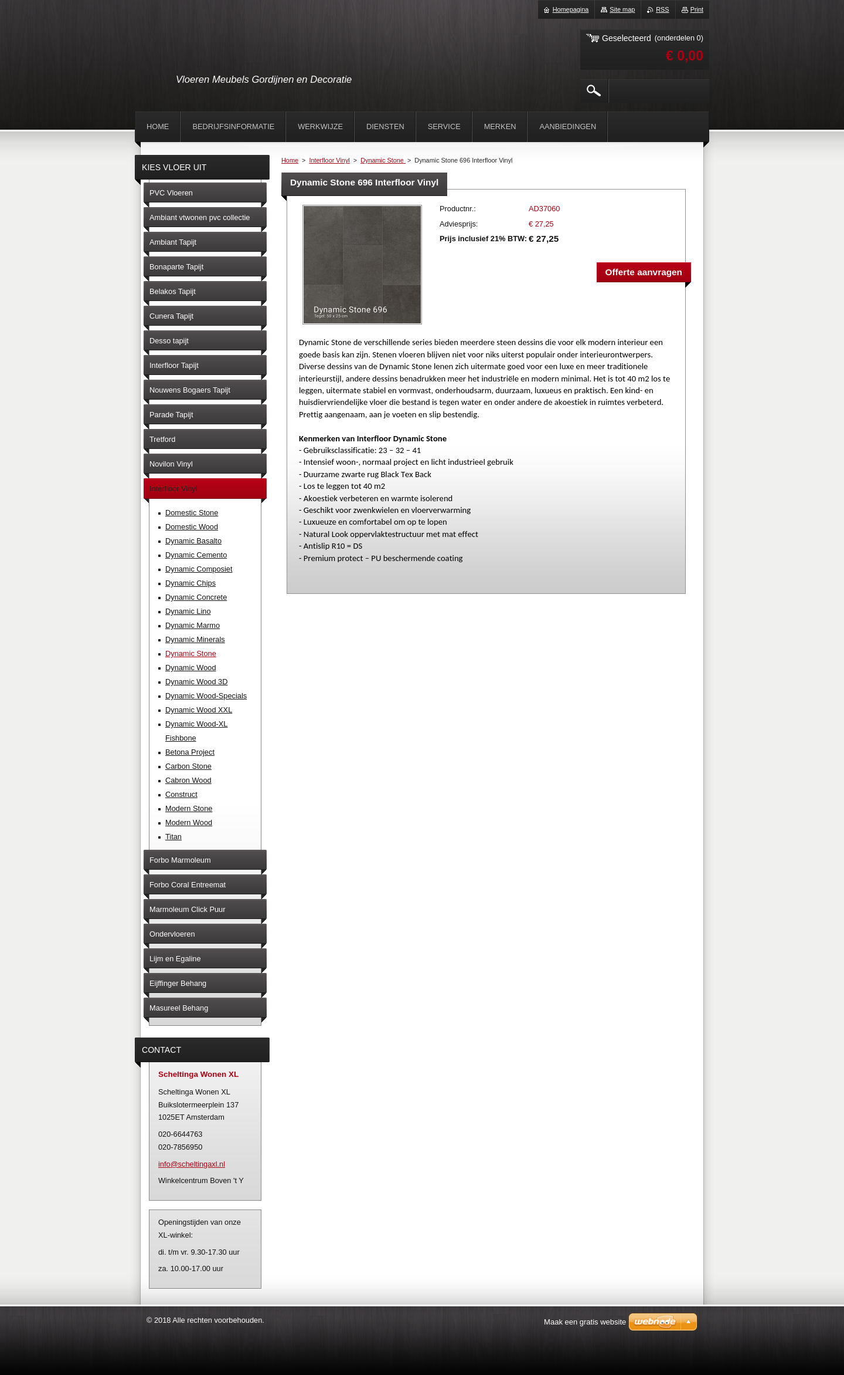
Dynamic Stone (383, 160)
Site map (622, 9)
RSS (662, 9)
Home (289, 160)
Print (696, 9)
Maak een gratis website (585, 1321)
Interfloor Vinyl (329, 160)
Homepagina (571, 9)
